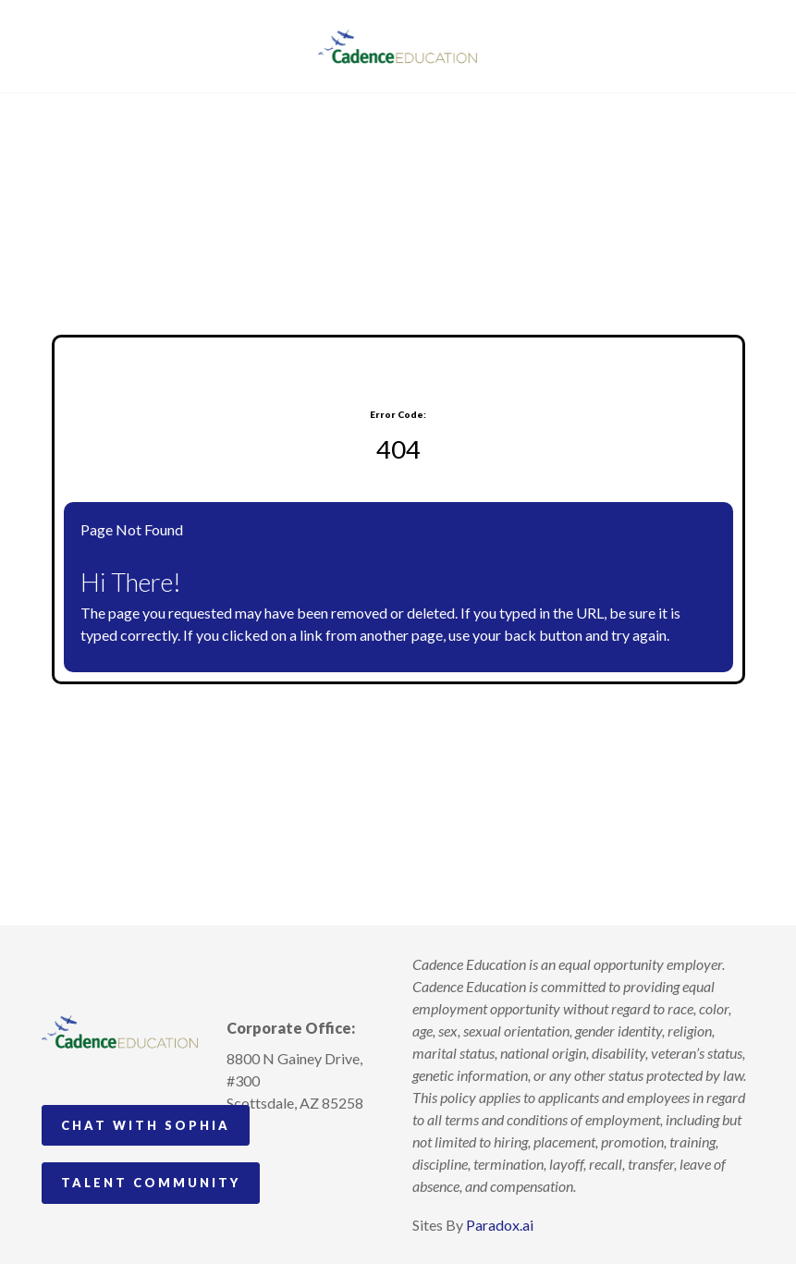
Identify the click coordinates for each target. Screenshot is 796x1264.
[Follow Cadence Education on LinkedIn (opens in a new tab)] (310, 1145)
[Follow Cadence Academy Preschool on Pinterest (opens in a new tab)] (275, 1145)
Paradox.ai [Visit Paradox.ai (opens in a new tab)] (499, 1224)
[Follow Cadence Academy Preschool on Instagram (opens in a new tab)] (241, 1145)
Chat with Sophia (145, 1125)
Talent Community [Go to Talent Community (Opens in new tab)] (150, 1182)
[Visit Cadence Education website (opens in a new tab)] (398, 46)
